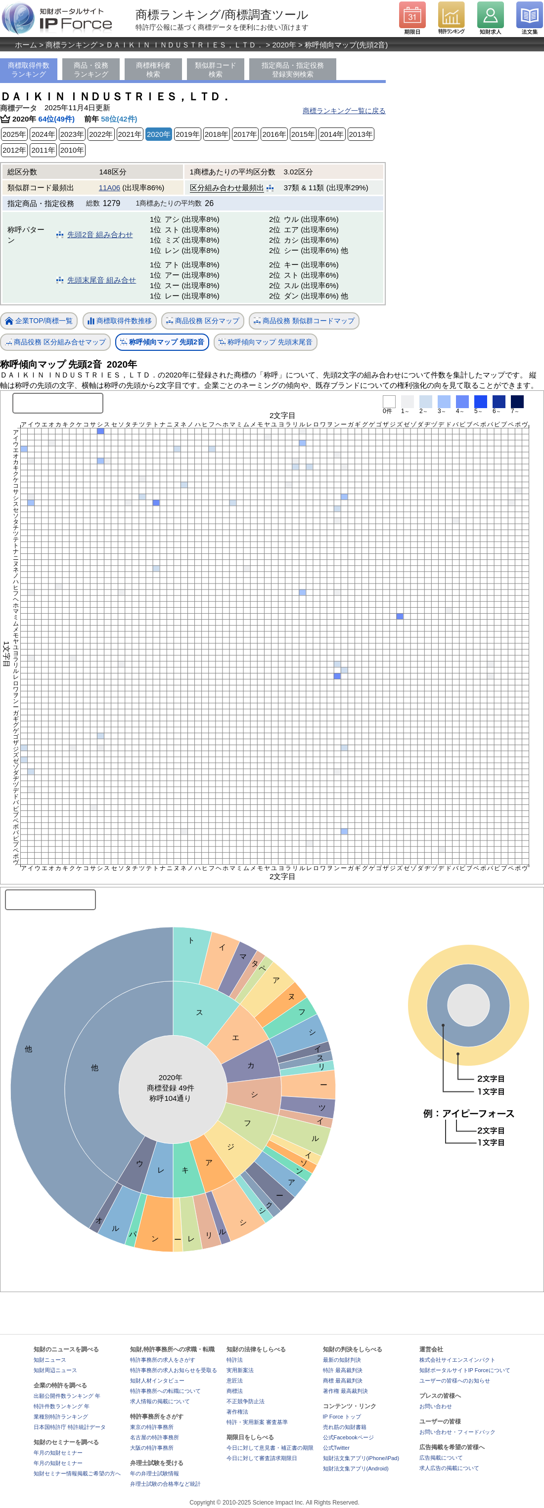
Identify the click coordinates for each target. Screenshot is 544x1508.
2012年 (14, 150)
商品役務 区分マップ (202, 321)
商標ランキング (71, 45)
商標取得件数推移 (120, 321)
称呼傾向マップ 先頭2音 (162, 342)
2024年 (43, 134)
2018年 (216, 134)
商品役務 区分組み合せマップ (55, 342)
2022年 (101, 134)
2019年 (187, 134)
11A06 (109, 187)
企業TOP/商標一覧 (39, 321)
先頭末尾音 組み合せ (101, 280)
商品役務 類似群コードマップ (304, 321)
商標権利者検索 (153, 69)
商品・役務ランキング (91, 69)
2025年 (14, 134)
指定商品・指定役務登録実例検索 (293, 69)
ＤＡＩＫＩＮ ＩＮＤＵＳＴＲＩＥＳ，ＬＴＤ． (185, 45)
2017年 (245, 134)
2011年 (43, 150)
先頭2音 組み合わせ (100, 234)
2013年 (361, 134)
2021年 (130, 134)
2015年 (303, 134)
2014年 (332, 134)
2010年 (72, 150)
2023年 (72, 134)
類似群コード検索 (215, 69)
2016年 (274, 134)
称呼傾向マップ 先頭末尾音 (266, 342)
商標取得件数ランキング (28, 69)
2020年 (284, 45)
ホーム (26, 45)
